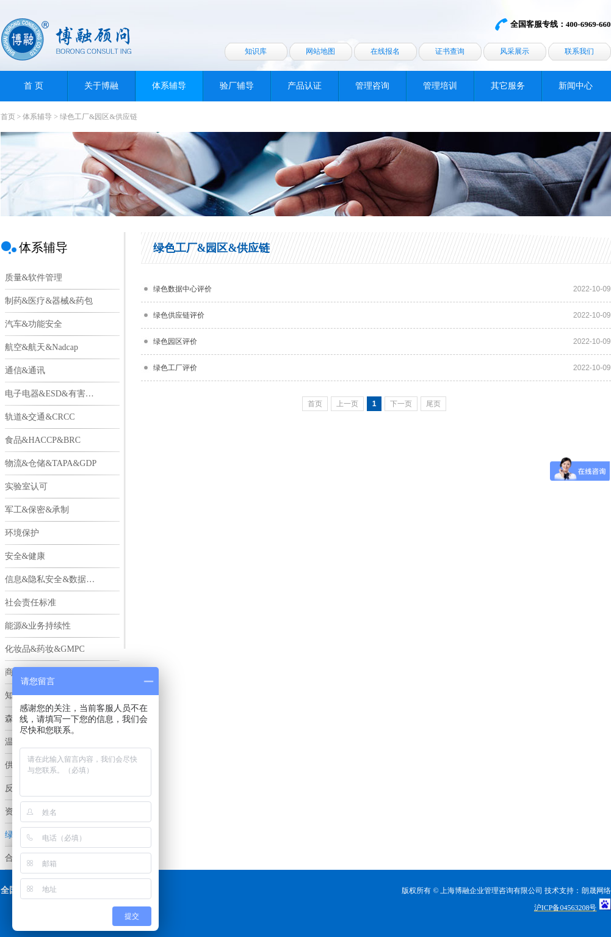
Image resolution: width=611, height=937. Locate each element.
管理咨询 (372, 85)
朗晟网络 (596, 890)
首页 (8, 116)
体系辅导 (169, 85)
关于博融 (101, 85)
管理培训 (440, 85)
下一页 (401, 403)
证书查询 (450, 51)
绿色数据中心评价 (182, 289)
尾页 (433, 403)
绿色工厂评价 (175, 367)
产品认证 (304, 85)
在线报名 (385, 51)
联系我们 (579, 51)
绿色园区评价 (175, 341)
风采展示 (514, 51)
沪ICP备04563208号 (565, 907)
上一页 (347, 403)
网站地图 (320, 51)
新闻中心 (576, 85)
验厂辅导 (237, 85)
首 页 (33, 85)
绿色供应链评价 (178, 315)
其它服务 (508, 85)
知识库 (256, 51)
